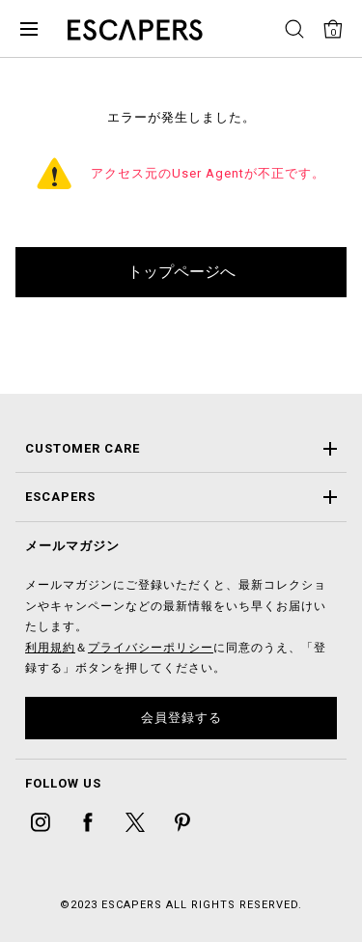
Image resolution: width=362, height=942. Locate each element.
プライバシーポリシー (150, 647)
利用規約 (50, 647)
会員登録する (181, 717)
